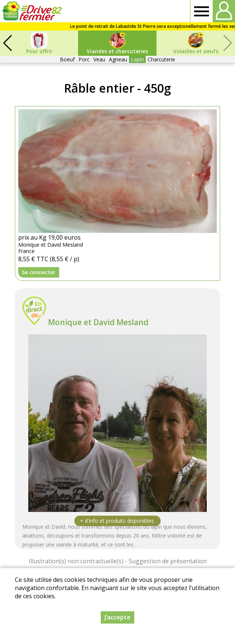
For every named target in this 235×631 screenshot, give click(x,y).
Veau (99, 59)
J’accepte (117, 617)
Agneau (118, 59)
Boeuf (67, 59)
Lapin (137, 59)
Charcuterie (161, 59)
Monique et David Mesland (98, 322)
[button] (7, 43)
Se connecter (38, 272)
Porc (84, 59)
